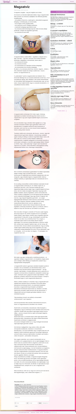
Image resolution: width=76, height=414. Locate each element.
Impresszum (33, 412)
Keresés (72, 1)
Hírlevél (41, 412)
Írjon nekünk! (23, 1)
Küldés (16, 406)
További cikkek (62, 110)
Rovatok (15, 1)
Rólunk (37, 412)
